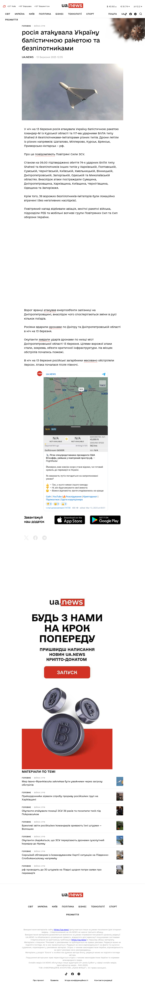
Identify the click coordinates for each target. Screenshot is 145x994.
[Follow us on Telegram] (135, 14)
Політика (45, 14)
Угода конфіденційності (76, 980)
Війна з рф (39, 26)
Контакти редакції (103, 980)
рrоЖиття (11, 20)
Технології (75, 14)
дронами (55, 326)
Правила (54, 980)
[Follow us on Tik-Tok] (125, 14)
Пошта (112, 14)
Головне (26, 26)
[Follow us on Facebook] (130, 14)
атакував (50, 310)
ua (122, 14)
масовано (90, 360)
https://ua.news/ (61, 930)
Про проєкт (38, 980)
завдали (44, 339)
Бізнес (60, 14)
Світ (7, 14)
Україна (19, 14)
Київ (31, 14)
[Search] (140, 14)
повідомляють (45, 154)
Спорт (90, 14)
